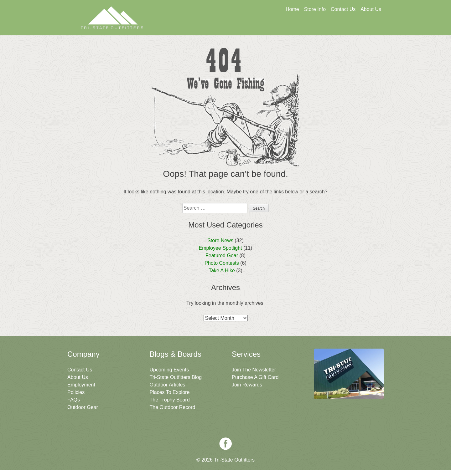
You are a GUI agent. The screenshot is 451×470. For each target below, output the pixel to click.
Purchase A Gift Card (255, 377)
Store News (220, 240)
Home (292, 9)
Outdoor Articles (167, 384)
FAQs (73, 399)
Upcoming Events (169, 369)
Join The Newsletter (350, 27)
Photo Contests (222, 263)
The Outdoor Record (172, 407)
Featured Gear (221, 255)
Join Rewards (247, 384)
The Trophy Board (170, 399)
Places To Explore (170, 392)
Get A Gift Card (228, 27)
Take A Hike (222, 270)
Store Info (315, 9)
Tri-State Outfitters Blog (176, 377)
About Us (370, 9)
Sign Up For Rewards (289, 27)
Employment (81, 384)
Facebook (225, 443)
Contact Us (343, 9)
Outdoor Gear (82, 407)
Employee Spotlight (220, 248)
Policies (76, 392)
